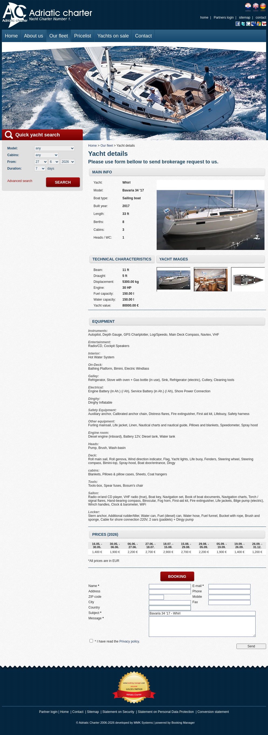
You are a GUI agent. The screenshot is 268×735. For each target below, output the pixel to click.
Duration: (14, 168)
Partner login (48, 712)
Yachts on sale (113, 36)
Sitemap (93, 712)
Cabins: (14, 155)
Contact (143, 36)
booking (177, 576)
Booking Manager (183, 722)
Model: (13, 148)
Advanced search (19, 181)
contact (261, 17)
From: (11, 162)
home (204, 17)
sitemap (244, 17)
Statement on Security (118, 712)
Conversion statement (213, 712)
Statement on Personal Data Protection (166, 712)
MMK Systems (143, 722)
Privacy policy (129, 641)
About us (33, 36)
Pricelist (82, 36)
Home (11, 36)
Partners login (224, 17)
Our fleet (58, 36)
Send (251, 646)
